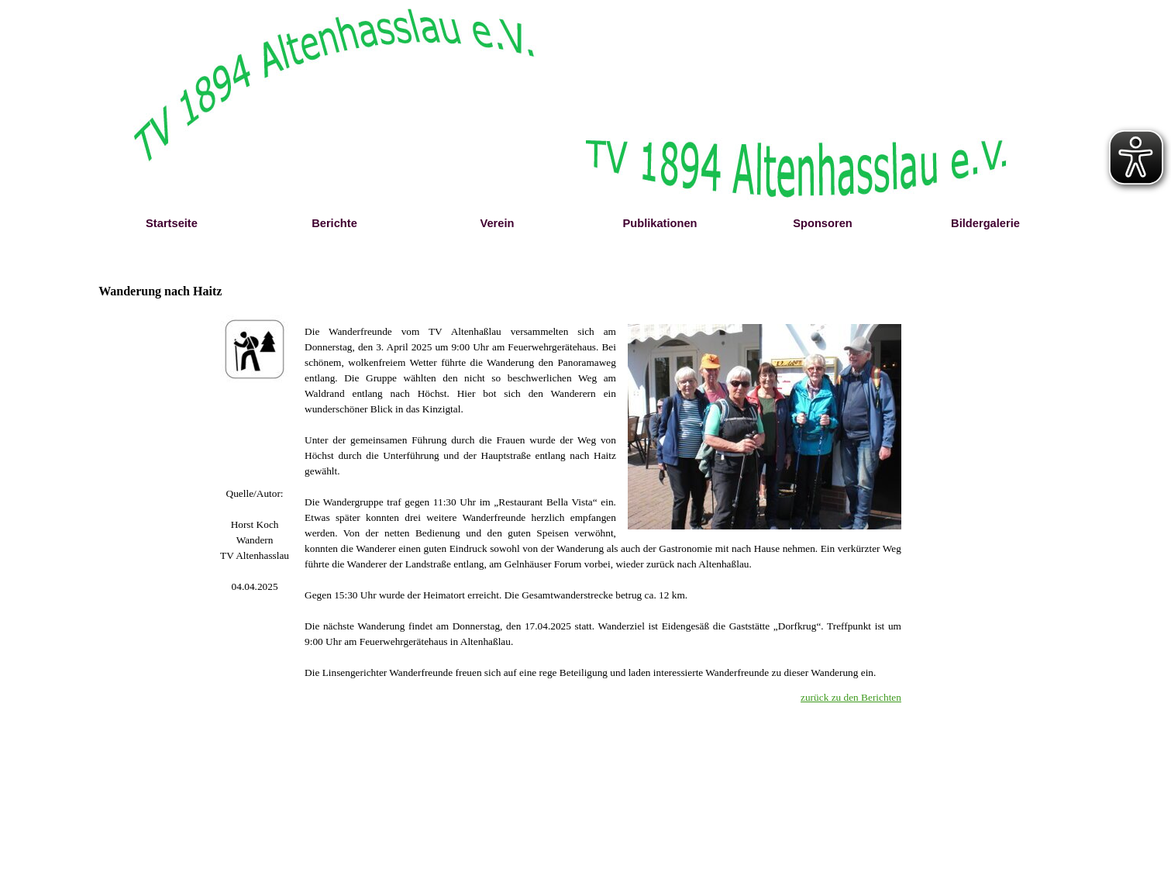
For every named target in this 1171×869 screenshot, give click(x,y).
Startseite (172, 223)
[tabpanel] (254, 540)
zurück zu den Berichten (851, 697)
